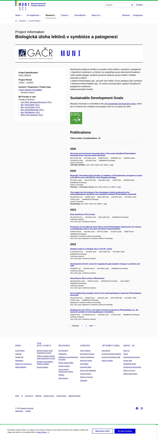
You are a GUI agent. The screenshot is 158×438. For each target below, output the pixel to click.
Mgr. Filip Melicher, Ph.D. (30, 112)
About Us (129, 345)
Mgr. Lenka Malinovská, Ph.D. (32, 110)
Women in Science (86, 377)
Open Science (63, 378)
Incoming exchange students (111, 354)
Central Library (61, 396)
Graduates (83, 380)
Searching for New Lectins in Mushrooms (87, 278)
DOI (112, 165)
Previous (74, 326)
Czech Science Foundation (30, 90)
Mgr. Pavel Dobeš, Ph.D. (30, 105)
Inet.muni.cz (29, 396)
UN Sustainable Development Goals (120, 104)
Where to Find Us (129, 370)
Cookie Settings (43, 433)
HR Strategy (84, 364)
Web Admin (19, 411)
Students (126, 15)
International (111, 345)
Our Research (63, 351)
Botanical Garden (74, 396)
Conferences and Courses (132, 367)
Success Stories (85, 374)
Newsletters (19, 360)
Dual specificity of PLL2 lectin (82, 214)
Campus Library (48, 396)
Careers (85, 345)
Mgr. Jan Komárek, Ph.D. (30, 107)
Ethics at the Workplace (88, 370)
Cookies (28, 411)
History (125, 354)
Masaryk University (27, 408)
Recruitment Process (87, 354)
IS (22, 396)
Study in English (107, 360)
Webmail (38, 396)
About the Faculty (86, 360)
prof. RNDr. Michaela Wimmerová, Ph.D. (36, 102)
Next (92, 326)
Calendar (18, 354)
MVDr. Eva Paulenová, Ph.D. (32, 115)
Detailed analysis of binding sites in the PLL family (91, 249)
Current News (20, 351)
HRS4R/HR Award (129, 364)
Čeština (139, 5)
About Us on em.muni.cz (23, 364)
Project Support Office (66, 363)
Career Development (87, 357)
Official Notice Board (130, 374)
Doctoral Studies (42, 367)
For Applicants (44, 344)
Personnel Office (85, 367)
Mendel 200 (19, 357)
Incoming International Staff (111, 357)
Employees (138, 15)
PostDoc (61, 375)
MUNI (17, 396)
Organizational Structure (131, 357)
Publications (63, 354)
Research (64, 345)
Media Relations (20, 367)
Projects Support (64, 366)
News (18, 345)
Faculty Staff (127, 360)
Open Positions (85, 351)
